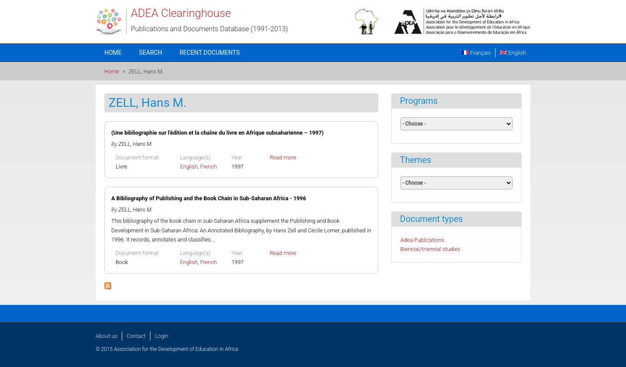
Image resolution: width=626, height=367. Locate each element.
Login (161, 336)
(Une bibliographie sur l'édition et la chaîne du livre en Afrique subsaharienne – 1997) (217, 132)
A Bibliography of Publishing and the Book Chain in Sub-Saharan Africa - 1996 (208, 198)
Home (113, 52)
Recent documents (210, 52)
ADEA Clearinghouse (181, 13)
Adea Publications (422, 240)
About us (106, 336)
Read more (283, 157)
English (513, 53)
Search (150, 52)
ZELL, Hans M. (136, 144)
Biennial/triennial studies (430, 249)
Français (476, 53)
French (208, 166)
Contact (136, 336)
